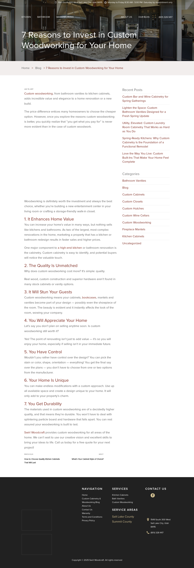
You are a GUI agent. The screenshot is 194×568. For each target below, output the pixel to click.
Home (85, 495)
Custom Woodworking (136, 222)
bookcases (89, 297)
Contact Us (87, 510)
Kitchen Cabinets (133, 236)
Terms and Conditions (92, 517)
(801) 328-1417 (165, 17)
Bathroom (43, 17)
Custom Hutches (133, 208)
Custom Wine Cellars (135, 215)
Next (101, 454)
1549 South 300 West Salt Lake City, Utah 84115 (161, 523)
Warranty (86, 513)
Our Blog (144, 17)
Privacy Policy (88, 520)
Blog (125, 187)
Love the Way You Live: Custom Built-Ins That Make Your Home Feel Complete (145, 157)
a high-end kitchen (70, 247)
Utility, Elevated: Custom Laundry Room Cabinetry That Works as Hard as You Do (146, 127)
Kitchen (26, 17)
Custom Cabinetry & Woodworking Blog (91, 500)
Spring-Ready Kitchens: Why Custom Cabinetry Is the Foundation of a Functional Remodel (145, 142)
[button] (78, 2)
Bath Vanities (118, 499)
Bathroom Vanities (134, 180)
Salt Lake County (123, 516)
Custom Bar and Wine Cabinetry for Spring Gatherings (145, 98)
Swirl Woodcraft (34, 432)
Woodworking (65, 17)
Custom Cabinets (133, 194)
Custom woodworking (38, 93)
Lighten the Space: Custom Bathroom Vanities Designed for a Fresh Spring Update (144, 112)
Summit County (122, 521)
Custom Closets (132, 201)
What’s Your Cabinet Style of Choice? (88, 459)
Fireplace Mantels (133, 229)
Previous (28, 454)
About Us (126, 17)
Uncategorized (131, 243)
